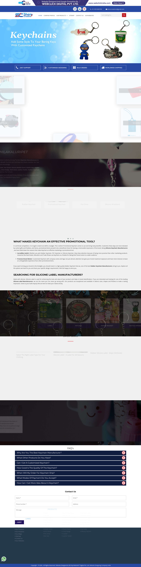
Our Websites (89, 15)
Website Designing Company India (100, 565)
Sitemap (71, 15)
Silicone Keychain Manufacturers (116, 248)
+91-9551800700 (96, 9)
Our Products (62, 15)
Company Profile (49, 15)
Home (40, 15)
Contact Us (79, 15)
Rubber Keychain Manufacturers (101, 266)
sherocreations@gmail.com (115, 9)
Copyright (34, 565)
